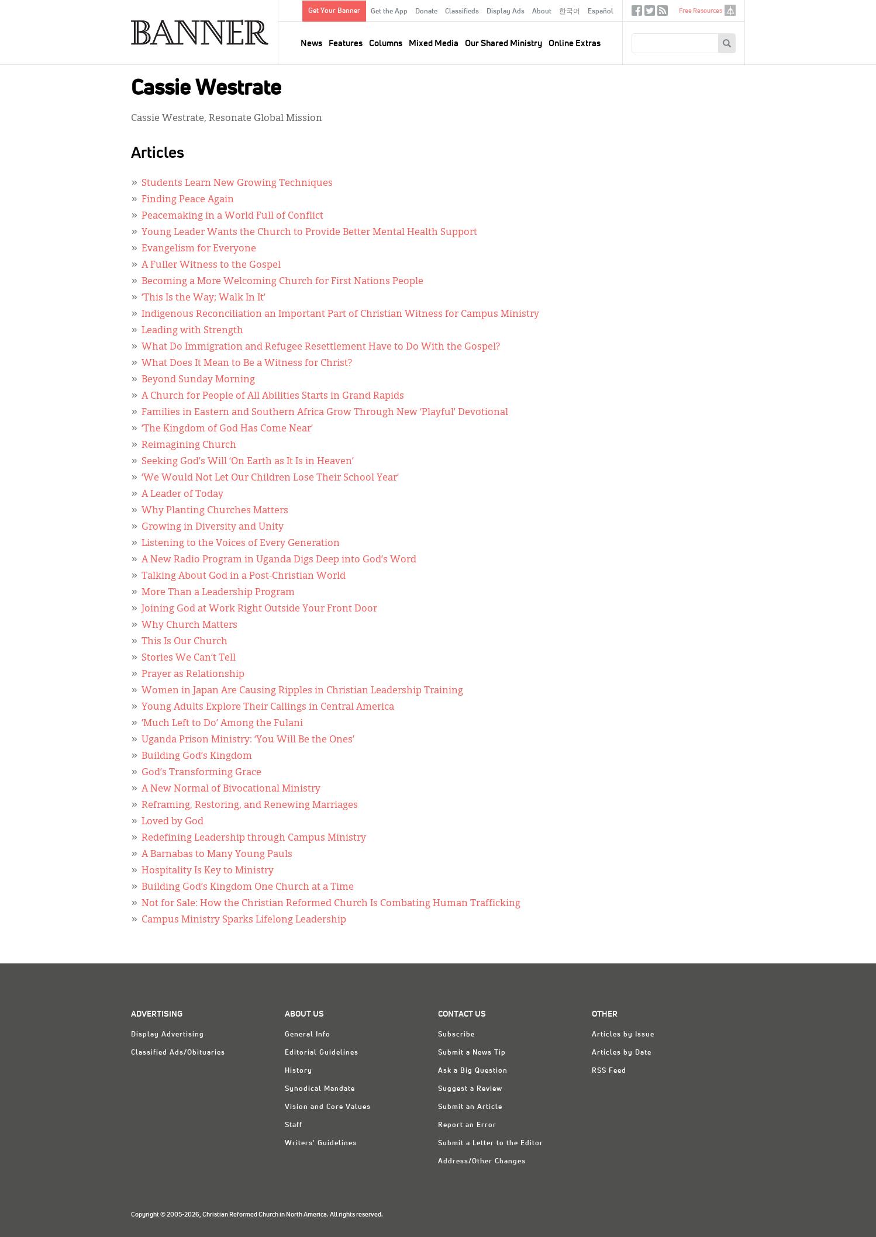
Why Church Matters (189, 625)
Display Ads (506, 11)
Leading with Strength (192, 331)
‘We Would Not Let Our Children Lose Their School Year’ (270, 478)
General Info (307, 1034)
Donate (426, 11)
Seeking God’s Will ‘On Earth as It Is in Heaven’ (248, 462)
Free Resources (700, 11)
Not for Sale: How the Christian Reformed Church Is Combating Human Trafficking (331, 903)
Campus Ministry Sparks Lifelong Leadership (244, 920)
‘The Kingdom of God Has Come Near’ (227, 429)
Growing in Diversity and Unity (213, 527)
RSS (662, 13)
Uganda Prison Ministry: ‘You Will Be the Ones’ (248, 740)
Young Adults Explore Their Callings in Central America (268, 707)
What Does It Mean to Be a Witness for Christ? (247, 363)
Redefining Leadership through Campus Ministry (254, 838)
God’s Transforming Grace (201, 773)
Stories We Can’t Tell (189, 658)
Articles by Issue (623, 1034)
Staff (293, 1125)
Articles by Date (621, 1052)
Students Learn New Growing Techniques (237, 183)
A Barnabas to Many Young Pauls (217, 854)
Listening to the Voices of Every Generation (241, 543)
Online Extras (575, 43)
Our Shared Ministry (503, 43)
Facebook (637, 13)
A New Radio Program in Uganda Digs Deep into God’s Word (279, 560)
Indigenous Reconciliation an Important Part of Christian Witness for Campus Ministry (340, 314)
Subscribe (456, 1034)
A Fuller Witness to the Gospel (211, 265)
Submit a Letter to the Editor (490, 1143)
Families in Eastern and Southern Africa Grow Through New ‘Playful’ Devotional (325, 412)
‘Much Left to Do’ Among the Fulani (222, 723)
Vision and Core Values (328, 1107)
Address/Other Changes (482, 1161)
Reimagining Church (189, 445)
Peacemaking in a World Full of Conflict (232, 216)
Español (600, 11)
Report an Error (467, 1125)
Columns (385, 43)
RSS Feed (609, 1070)
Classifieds (462, 11)
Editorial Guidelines (321, 1052)
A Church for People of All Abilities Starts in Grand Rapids (273, 396)
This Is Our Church (184, 642)
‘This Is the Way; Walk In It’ (203, 298)
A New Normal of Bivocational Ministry (231, 789)
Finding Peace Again (188, 200)
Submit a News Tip (472, 1052)
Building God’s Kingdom (197, 756)
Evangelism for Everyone (199, 249)
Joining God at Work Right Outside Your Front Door (259, 609)
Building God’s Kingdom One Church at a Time (248, 887)
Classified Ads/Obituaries (178, 1052)
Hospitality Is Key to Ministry (208, 871)
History (298, 1070)
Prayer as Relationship (193, 674)
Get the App (389, 11)
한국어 (569, 11)
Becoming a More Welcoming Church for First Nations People (282, 281)
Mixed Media (433, 43)
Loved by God (173, 822)
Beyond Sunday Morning (198, 380)
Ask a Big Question (473, 1070)
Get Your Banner (334, 11)
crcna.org (730, 10)
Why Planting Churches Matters (215, 511)
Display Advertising (167, 1034)
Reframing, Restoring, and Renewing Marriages (250, 805)
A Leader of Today (182, 494)
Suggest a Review (470, 1089)
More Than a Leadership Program (218, 592)
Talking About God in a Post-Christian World (244, 576)
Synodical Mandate (320, 1089)
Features (346, 43)
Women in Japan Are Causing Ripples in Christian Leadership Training (302, 691)
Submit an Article (470, 1107)
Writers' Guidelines (321, 1143)
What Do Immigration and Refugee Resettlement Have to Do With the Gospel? (321, 347)
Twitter (649, 13)
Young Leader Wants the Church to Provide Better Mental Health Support (309, 232)
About (541, 11)
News (311, 43)
